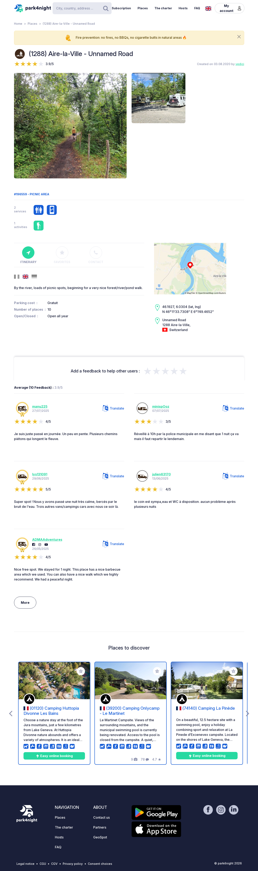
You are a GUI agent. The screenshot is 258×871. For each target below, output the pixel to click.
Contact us (101, 817)
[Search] (82, 8)
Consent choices (100, 863)
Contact (95, 255)
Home (18, 23)
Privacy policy (73, 863)
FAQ (197, 8)
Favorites (62, 255)
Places (143, 8)
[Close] (239, 36)
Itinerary (28, 255)
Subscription (121, 8)
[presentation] (10, 713)
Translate (113, 408)
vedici (240, 64)
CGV (54, 863)
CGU (43, 863)
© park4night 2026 (228, 863)
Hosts (183, 8)
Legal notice (25, 863)
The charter (163, 8)
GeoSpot (100, 837)
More (25, 603)
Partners (99, 827)
